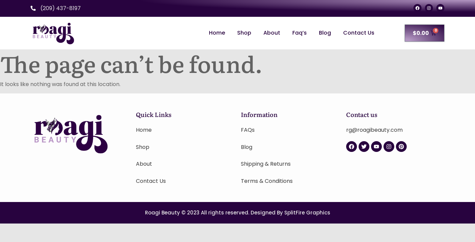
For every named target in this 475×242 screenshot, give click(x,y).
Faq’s (299, 33)
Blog (325, 33)
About (271, 33)
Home (217, 33)
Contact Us (358, 33)
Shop (244, 33)
